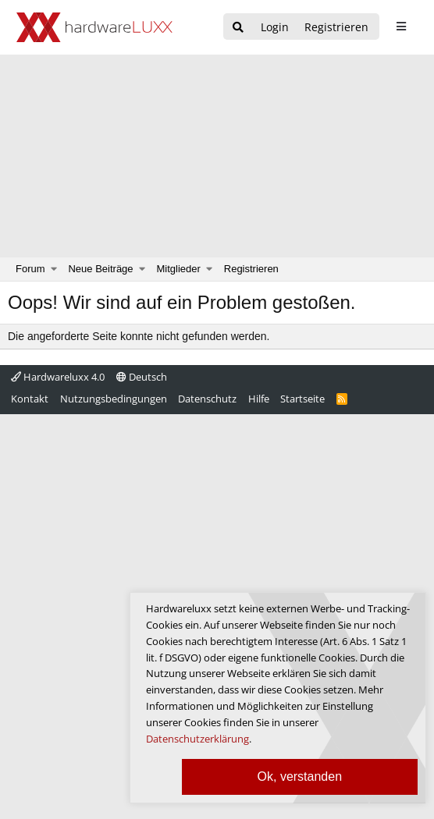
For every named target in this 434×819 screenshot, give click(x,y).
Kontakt (29, 399)
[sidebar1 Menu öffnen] (400, 26)
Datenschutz (207, 399)
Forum (30, 269)
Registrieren (251, 269)
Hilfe (258, 399)
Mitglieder (179, 269)
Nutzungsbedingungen (113, 399)
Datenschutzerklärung (197, 739)
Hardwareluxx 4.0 (58, 377)
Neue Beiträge (100, 269)
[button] (54, 269)
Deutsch (141, 377)
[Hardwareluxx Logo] (94, 27)
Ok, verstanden (300, 776)
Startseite (302, 399)
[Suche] (238, 27)
